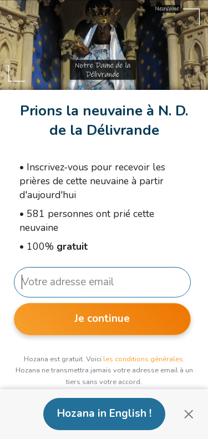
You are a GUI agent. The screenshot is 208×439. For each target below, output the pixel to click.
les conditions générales (143, 359)
